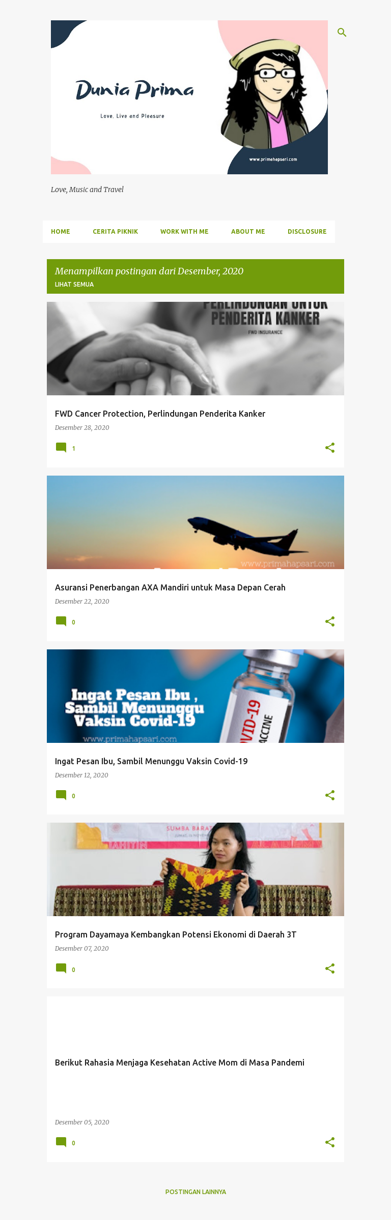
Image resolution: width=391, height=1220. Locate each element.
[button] (330, 448)
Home (60, 231)
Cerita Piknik (115, 231)
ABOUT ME (248, 231)
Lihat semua (74, 284)
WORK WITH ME (184, 231)
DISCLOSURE (307, 231)
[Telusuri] (342, 32)
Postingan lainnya (195, 1191)
